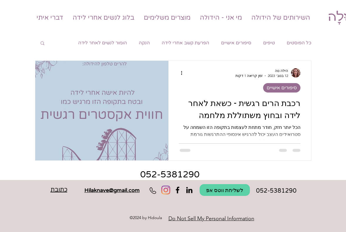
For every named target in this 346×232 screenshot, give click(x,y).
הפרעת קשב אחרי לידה (185, 43)
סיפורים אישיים (236, 43)
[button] (42, 44)
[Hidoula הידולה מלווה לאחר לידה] (189, 190)
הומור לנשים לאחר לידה (102, 43)
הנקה (144, 43)
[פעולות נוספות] (179, 72)
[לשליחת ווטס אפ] (225, 190)
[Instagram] (165, 190)
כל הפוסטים (299, 43)
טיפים (269, 43)
